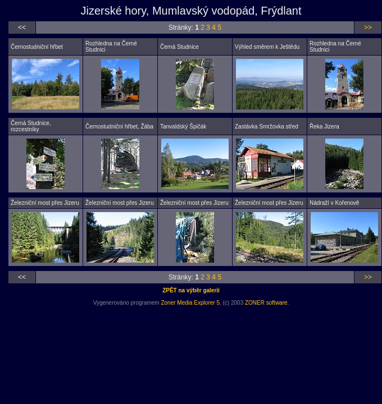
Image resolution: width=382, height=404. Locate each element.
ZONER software (266, 303)
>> (368, 27)
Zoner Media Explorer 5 (190, 303)
